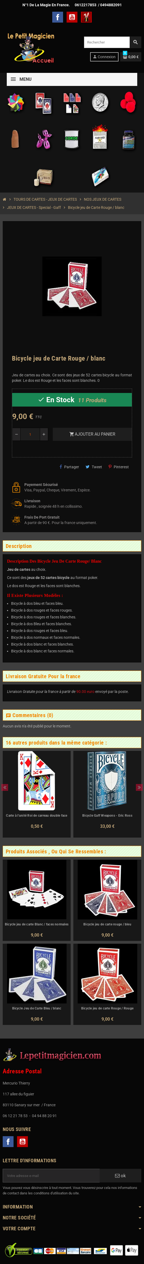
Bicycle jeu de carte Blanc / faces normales (36, 924)
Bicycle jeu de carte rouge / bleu (107, 924)
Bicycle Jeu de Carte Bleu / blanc (36, 1008)
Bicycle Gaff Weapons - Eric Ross (107, 815)
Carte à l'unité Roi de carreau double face (36, 815)
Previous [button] (4, 787)
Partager (69, 466)
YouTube (72, 17)
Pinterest (119, 466)
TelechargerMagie (86, 17)
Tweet (94, 466)
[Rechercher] (112, 42)
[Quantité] (30, 434)
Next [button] (139, 787)
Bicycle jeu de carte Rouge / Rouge (107, 1008)
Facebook (57, 17)
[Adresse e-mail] (51, 1175)
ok (120, 1175)
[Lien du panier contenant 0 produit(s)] (130, 56)
